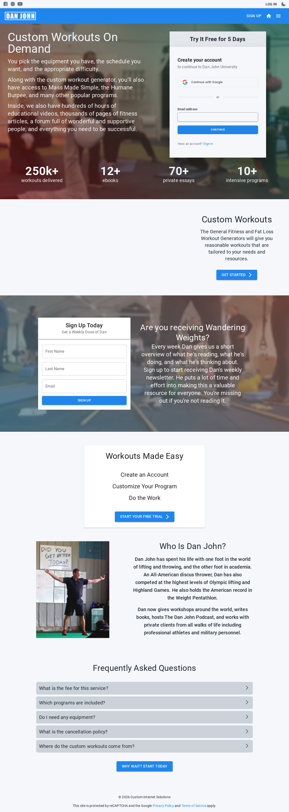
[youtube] (20, 3)
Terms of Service (193, 806)
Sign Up (254, 16)
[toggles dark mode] (283, 4)
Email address (188, 109)
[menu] (20, 16)
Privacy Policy (163, 806)
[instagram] (12, 3)
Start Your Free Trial (144, 517)
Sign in (208, 144)
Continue (218, 129)
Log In (271, 4)
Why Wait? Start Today (145, 766)
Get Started (236, 275)
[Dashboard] (269, 16)
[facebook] (5, 3)
